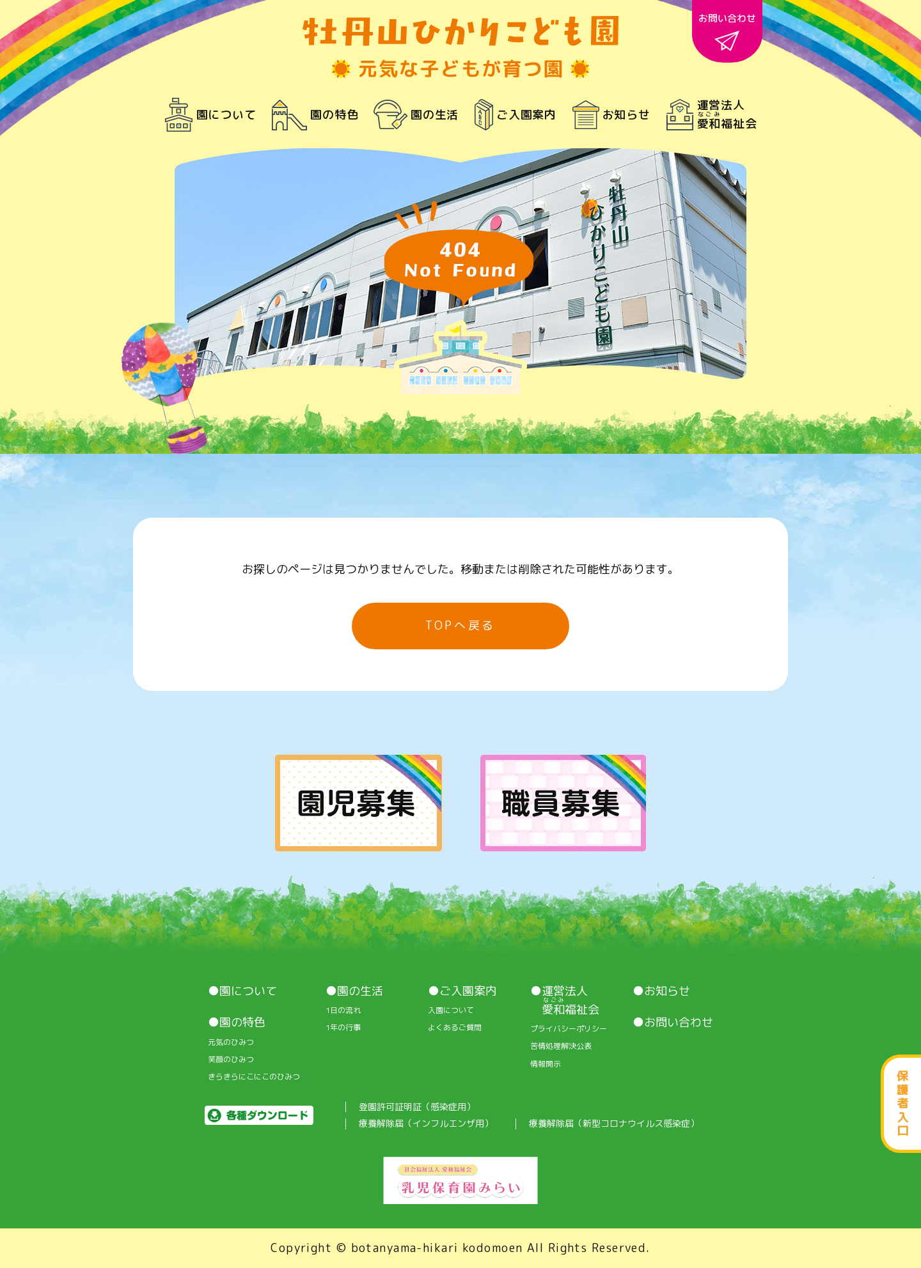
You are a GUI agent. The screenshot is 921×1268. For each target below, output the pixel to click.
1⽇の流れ (343, 1010)
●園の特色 (236, 1023)
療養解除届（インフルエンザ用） (426, 1123)
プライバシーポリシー (568, 1028)
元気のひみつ (231, 1042)
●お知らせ (661, 991)
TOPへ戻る (460, 625)
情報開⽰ (545, 1064)
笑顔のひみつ (231, 1059)
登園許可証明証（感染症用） (417, 1107)
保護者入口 (902, 1103)
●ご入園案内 (462, 991)
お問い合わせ (727, 31)
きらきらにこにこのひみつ (254, 1076)
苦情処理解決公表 (561, 1046)
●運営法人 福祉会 (564, 1000)
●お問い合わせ (673, 1023)
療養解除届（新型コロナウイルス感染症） (614, 1123)
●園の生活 (354, 991)
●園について (242, 991)
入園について (451, 1010)
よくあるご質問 (455, 1027)
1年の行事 (343, 1027)
